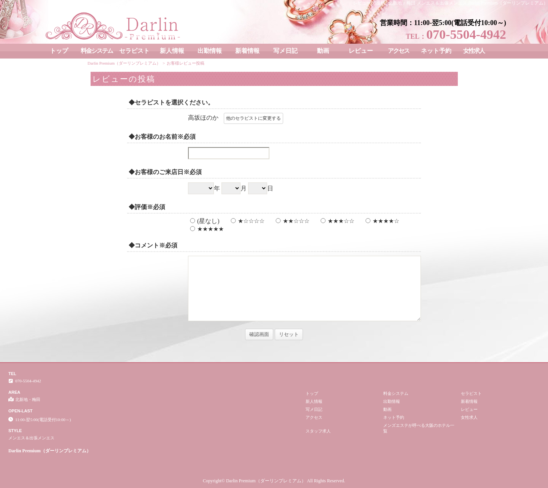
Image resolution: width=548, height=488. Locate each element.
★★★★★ (206, 229)
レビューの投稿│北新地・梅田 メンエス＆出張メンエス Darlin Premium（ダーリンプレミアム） (450, 3)
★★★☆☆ (336, 221)
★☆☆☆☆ (246, 221)
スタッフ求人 (318, 431)
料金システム (97, 51)
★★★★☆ (381, 221)
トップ (59, 51)
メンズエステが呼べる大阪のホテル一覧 (418, 428)
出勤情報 (210, 51)
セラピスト (134, 51)
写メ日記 (285, 51)
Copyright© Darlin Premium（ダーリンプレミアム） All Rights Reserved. (274, 480)
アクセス (398, 51)
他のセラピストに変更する (253, 118)
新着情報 (247, 51)
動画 (323, 51)
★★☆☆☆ (291, 221)
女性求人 (473, 51)
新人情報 (172, 51)
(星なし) (204, 221)
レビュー (361, 51)
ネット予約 (436, 51)
